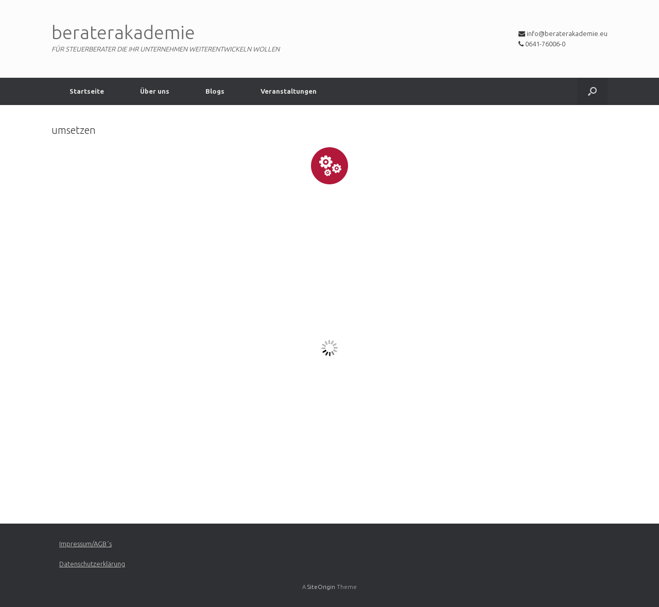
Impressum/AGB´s (85, 543)
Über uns (154, 91)
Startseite (87, 91)
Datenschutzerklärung (92, 563)
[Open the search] (592, 91)
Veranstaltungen (289, 91)
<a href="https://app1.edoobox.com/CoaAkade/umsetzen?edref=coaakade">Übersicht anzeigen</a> (329, 348)
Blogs (214, 91)
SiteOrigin (321, 586)
